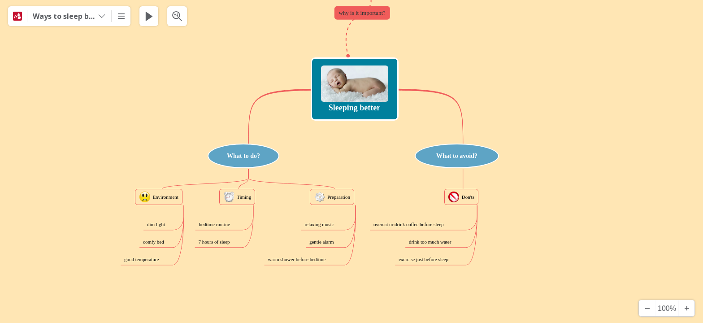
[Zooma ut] (647, 308)
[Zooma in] (686, 308)
